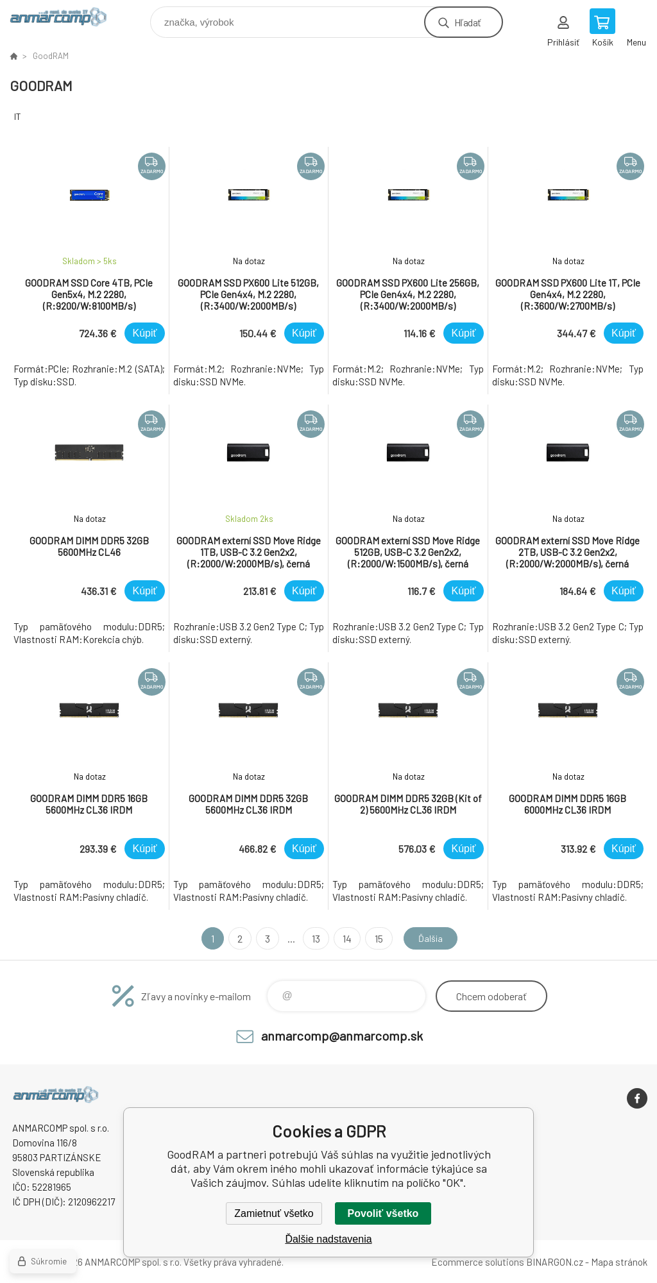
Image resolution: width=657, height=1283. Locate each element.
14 (344, 938)
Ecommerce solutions (477, 1262)
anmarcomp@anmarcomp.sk (342, 1035)
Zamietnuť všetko (273, 1213)
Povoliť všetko (383, 1213)
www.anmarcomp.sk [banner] (66, 19)
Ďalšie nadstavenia (328, 1239)
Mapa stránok (619, 1262)
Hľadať (467, 22)
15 (375, 938)
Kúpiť (144, 333)
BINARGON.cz (554, 1262)
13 (313, 938)
